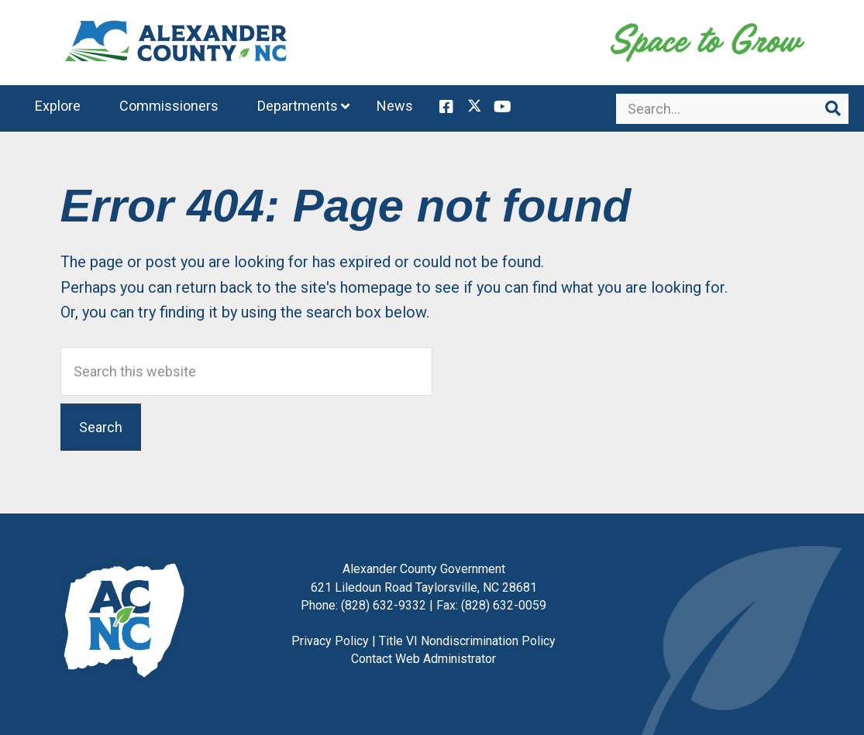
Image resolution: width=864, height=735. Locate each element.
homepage (376, 287)
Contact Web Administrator (423, 658)
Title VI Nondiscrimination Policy (467, 641)
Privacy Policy (330, 641)
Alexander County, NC (176, 43)
